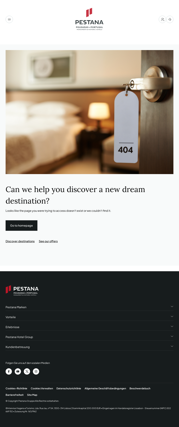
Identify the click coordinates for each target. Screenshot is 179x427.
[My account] (162, 19)
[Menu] (9, 19)
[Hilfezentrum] (169, 19)
